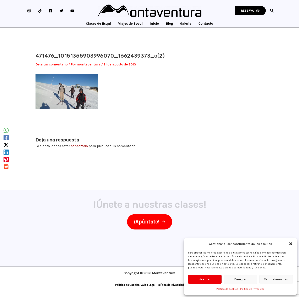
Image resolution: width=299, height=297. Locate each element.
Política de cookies (227, 288)
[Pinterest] (6, 159)
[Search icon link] (272, 11)
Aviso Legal (148, 284)
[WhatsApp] (6, 130)
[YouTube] (72, 11)
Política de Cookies (127, 284)
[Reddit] (6, 166)
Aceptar (205, 279)
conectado (79, 146)
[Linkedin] (6, 152)
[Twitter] (61, 11)
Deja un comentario (52, 64)
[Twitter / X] (6, 144)
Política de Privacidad (252, 288)
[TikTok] (40, 11)
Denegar (240, 279)
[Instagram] (29, 11)
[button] (291, 244)
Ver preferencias (276, 279)
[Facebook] (51, 11)
